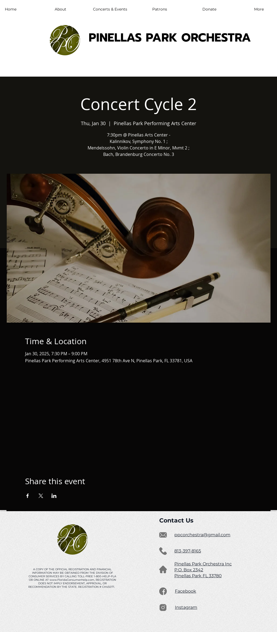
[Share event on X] (40, 496)
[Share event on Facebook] (27, 496)
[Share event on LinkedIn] (54, 496)
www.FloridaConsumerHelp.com (72, 580)
